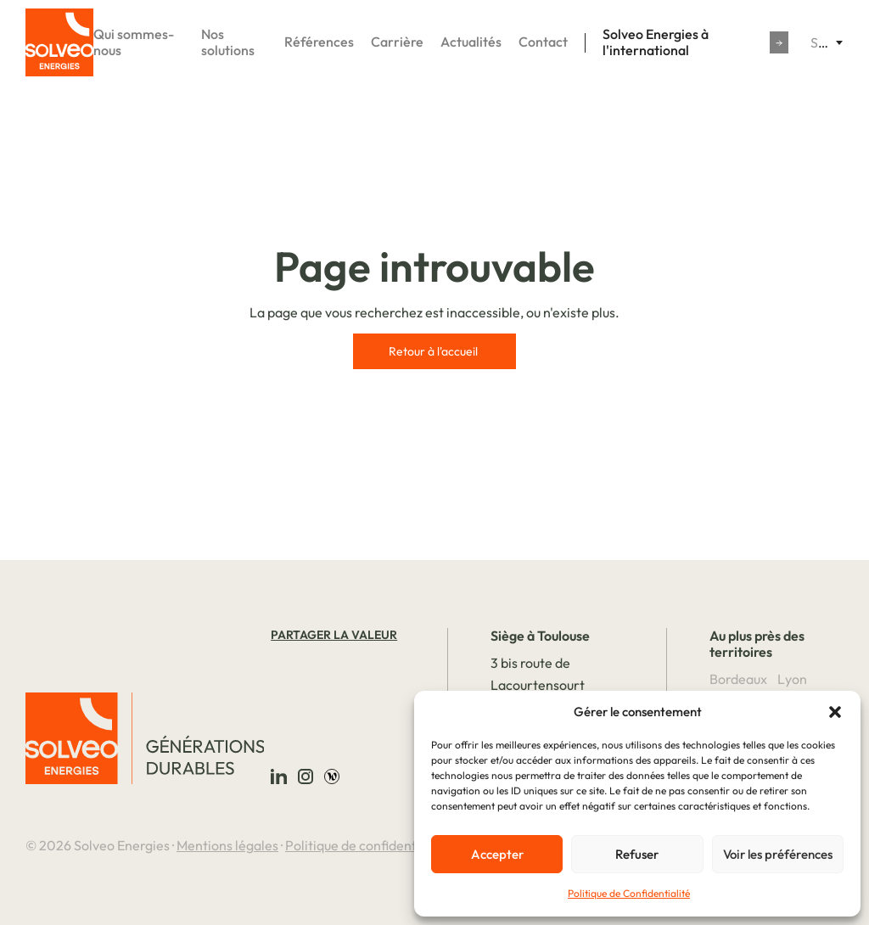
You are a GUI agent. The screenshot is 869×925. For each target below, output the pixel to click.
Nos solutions (228, 42)
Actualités (471, 42)
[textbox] (826, 42)
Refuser (637, 854)
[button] (835, 712)
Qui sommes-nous (133, 42)
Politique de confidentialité (366, 845)
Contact (543, 42)
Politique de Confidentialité (629, 893)
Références (319, 42)
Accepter (497, 854)
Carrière (397, 42)
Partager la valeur (334, 635)
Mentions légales (227, 845)
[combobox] (826, 42)
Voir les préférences (778, 854)
